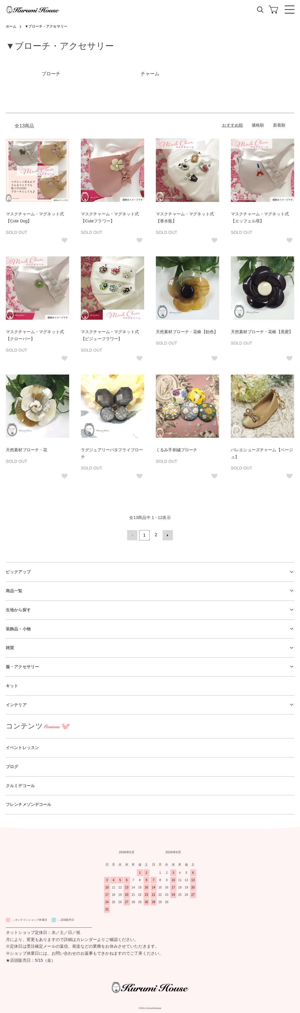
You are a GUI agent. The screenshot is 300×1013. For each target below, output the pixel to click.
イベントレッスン (22, 746)
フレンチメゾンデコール (29, 803)
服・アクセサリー (22, 665)
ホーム (11, 26)
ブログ (12, 765)
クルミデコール (20, 784)
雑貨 (10, 646)
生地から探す (18, 608)
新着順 (279, 125)
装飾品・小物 (18, 627)
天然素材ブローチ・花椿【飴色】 (187, 331)
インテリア (16, 703)
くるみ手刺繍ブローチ (176, 449)
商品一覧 (14, 590)
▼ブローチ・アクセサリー (46, 26)
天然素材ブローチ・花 (26, 449)
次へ (166, 534)
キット (12, 684)
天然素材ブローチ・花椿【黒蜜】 (262, 331)
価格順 (258, 125)
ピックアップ (18, 570)
